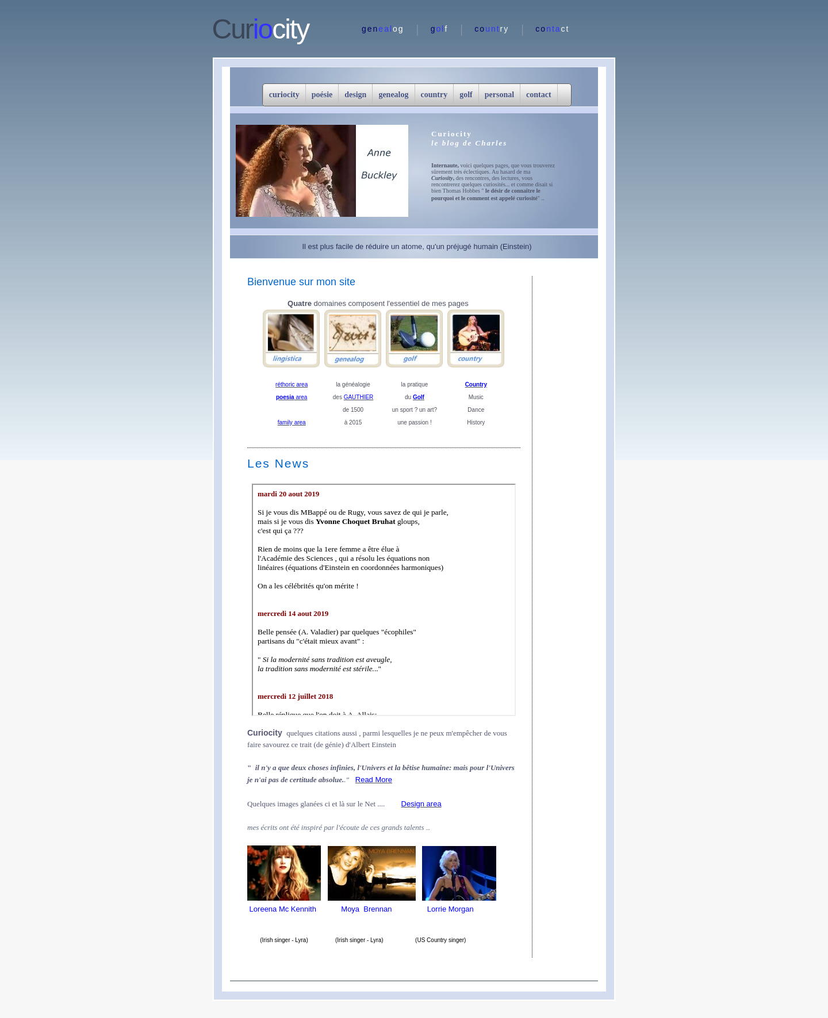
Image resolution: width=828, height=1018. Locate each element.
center (384, 600)
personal (499, 94)
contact (538, 94)
